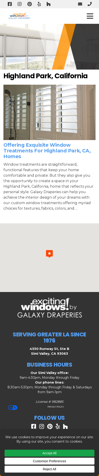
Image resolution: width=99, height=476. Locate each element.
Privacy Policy (55, 407)
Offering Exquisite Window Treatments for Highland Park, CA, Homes (47, 150)
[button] (49, 254)
